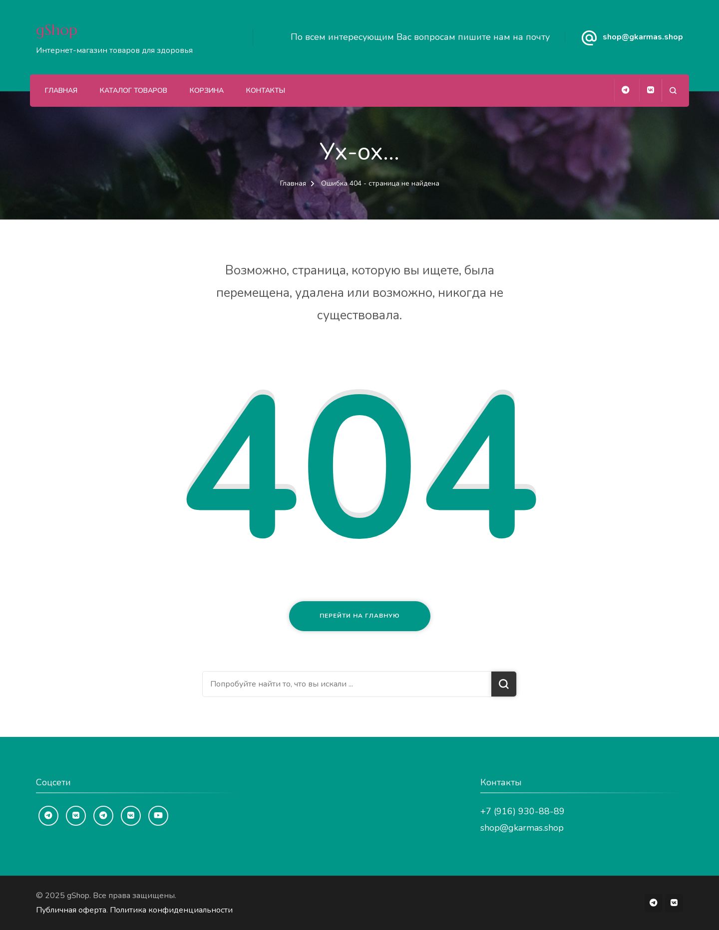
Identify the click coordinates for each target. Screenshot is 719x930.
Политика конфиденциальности (171, 910)
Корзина (207, 90)
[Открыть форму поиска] (673, 90)
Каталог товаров (133, 90)
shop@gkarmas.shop (643, 36)
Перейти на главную (360, 616)
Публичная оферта (71, 910)
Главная (61, 90)
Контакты (265, 90)
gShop (56, 29)
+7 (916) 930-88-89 (522, 811)
